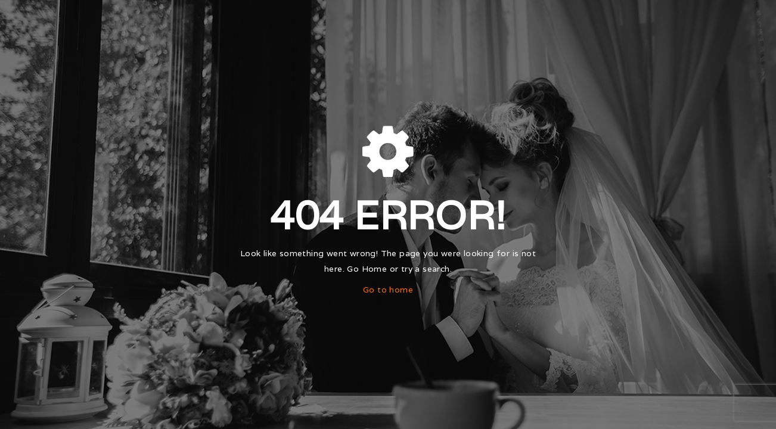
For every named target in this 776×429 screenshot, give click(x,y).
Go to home (388, 289)
